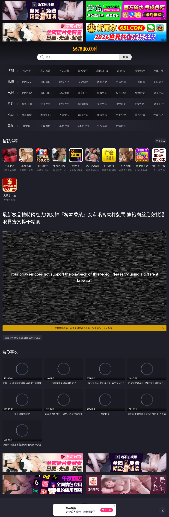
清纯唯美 (121, 104)
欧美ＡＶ (64, 81)
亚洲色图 (45, 104)
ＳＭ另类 (159, 81)
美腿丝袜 (102, 104)
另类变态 (159, 92)
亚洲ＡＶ (27, 81)
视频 (11, 81)
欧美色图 (64, 104)
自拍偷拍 (45, 81)
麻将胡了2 (102, 70)
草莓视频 (64, 126)
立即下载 (106, 509)
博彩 (11, 70)
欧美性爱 (83, 92)
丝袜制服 (121, 81)
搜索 (125, 57)
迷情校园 (102, 115)
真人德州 (45, 70)
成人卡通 (64, 92)
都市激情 (27, 115)
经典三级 (121, 92)
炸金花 (121, 70)
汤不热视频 (83, 126)
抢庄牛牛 (159, 70)
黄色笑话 (140, 115)
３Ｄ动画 (83, 81)
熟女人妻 (102, 81)
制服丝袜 (102, 92)
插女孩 (26, 126)
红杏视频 (102, 126)
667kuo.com (84, 49)
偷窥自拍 (27, 104)
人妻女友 (64, 115)
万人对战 (64, 70)
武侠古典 (83, 115)
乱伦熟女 (140, 92)
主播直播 (140, 81)
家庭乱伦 (45, 115)
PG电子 (26, 70)
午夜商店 (45, 126)
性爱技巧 (159, 115)
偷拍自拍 (45, 92)
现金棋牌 (140, 70)
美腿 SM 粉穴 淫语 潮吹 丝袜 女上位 (22, 337)
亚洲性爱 (27, 92)
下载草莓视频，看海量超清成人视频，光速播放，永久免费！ (110, 328)
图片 (11, 104)
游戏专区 (83, 70)
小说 (11, 115)
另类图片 (159, 104)
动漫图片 (83, 104)
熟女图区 (140, 104)
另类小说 (121, 115)
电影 (11, 93)
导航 (11, 126)
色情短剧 (121, 126)
